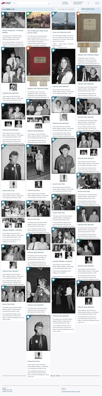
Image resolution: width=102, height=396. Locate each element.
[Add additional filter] (91, 28)
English (97, 3)
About (4, 388)
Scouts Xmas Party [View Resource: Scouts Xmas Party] (48, 176)
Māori (97, 2)
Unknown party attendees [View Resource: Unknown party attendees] (10, 86)
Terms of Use (7, 389)
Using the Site (7, 391)
